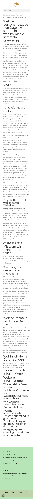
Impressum (15, 494)
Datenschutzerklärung (15, 492)
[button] (3, 496)
